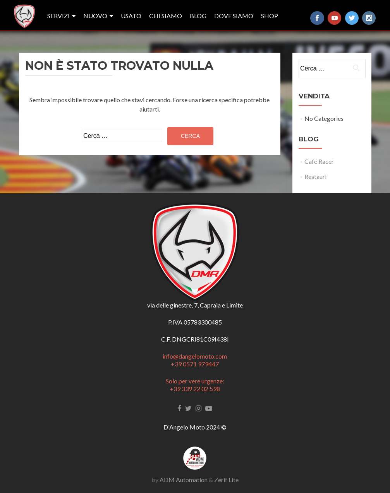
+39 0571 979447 (195, 364)
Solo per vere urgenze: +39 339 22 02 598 (195, 384)
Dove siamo (233, 15)
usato (131, 15)
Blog (198, 15)
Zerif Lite (226, 479)
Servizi (58, 15)
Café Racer (319, 161)
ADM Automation (184, 479)
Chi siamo (165, 15)
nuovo (95, 15)
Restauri (315, 176)
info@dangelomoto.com (195, 356)
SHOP (269, 15)
